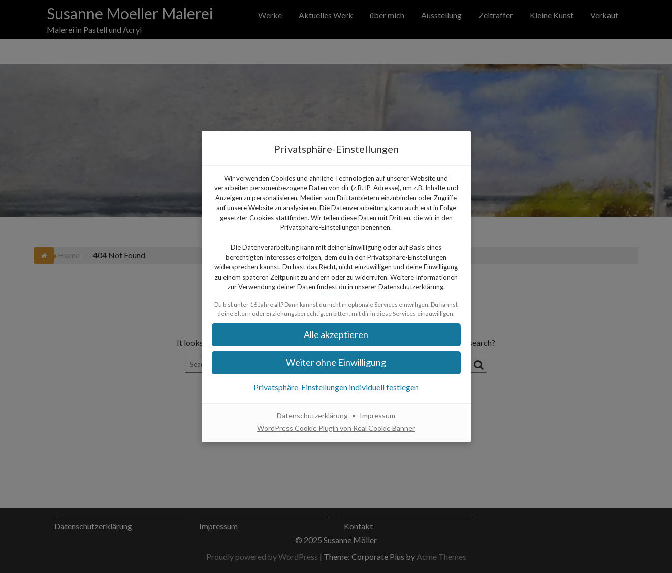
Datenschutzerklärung (410, 287)
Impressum (377, 415)
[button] (336, 334)
